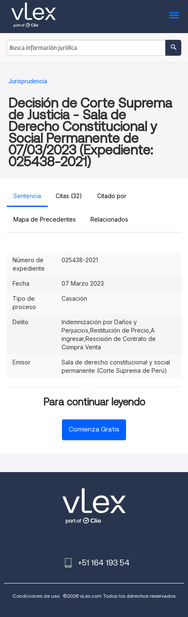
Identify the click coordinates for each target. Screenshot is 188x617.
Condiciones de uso (36, 596)
